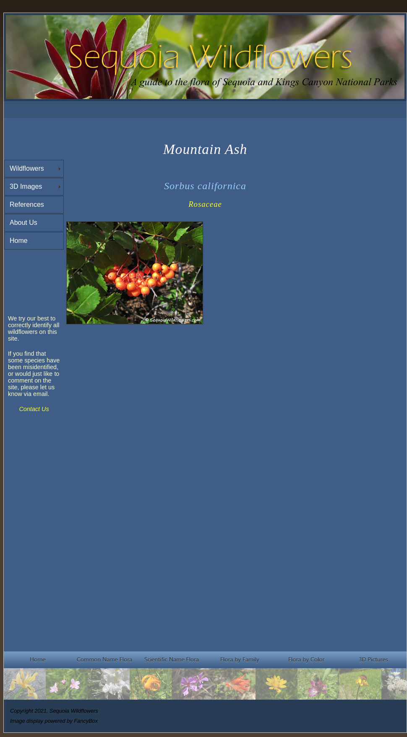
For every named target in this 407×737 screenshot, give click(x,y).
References (27, 204)
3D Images (26, 186)
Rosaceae (205, 204)
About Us (23, 222)
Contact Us (34, 409)
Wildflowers (27, 168)
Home (19, 240)
